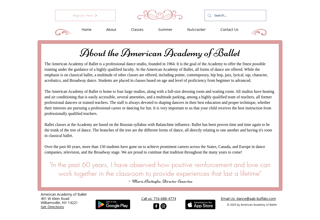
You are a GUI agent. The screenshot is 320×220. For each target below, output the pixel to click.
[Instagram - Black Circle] (163, 206)
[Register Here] (85, 15)
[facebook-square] (156, 206)
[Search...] (235, 15)
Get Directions (52, 206)
